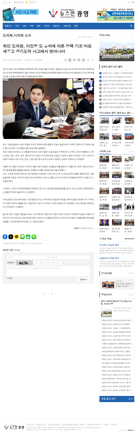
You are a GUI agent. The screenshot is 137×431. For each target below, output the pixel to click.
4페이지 (130, 238)
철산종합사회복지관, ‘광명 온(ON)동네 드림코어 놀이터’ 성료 (118, 103)
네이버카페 (28, 236)
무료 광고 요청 (108, 398)
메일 (74, 60)
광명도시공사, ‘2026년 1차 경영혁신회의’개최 (118, 73)
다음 (52, 293)
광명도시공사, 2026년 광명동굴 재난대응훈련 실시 (117, 332)
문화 (38, 26)
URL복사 (65, 60)
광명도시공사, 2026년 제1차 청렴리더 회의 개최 (118, 99)
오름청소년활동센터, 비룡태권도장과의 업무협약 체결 (117, 343)
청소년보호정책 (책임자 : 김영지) (73, 425)
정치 (17, 26)
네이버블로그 (22, 236)
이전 (44, 293)
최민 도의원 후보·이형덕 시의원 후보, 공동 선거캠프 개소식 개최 (118, 92)
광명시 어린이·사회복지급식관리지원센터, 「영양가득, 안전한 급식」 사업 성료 (117, 320)
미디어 (46, 26)
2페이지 (127, 238)
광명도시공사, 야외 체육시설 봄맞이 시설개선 (117, 359)
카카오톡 (16, 236)
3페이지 (128, 238)
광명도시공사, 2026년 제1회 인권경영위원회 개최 (117, 374)
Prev (102, 49)
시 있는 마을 (105, 238)
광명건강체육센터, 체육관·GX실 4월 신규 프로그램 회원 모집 (117, 378)
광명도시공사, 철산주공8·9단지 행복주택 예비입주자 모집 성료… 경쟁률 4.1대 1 (117, 339)
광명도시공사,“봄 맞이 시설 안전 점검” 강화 (117, 386)
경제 (31, 26)
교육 (76, 26)
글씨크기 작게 (92, 60)
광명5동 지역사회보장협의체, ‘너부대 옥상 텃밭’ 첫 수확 (118, 107)
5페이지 (131, 238)
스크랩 (83, 60)
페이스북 (5, 236)
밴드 (34, 236)
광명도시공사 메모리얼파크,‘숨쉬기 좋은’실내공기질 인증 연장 (117, 371)
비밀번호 (53, 257)
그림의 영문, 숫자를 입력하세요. (47, 263)
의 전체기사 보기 (83, 228)
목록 (69, 60)
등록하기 (83, 279)
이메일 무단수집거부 (94, 425)
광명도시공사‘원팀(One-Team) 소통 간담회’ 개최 (117, 382)
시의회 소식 (105, 151)
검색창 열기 (131, 26)
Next (130, 49)
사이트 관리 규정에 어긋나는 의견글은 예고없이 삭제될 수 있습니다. (35, 268)
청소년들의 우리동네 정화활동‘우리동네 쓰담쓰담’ (117, 363)
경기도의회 (106, 273)
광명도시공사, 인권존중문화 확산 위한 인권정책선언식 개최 (117, 347)
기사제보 (106, 425)
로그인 (130, 2)
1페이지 (125, 238)
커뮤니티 (67, 26)
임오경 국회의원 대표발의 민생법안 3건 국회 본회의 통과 (118, 81)
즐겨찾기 (10, 2)
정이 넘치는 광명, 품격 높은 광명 (115, 112)
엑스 (10, 236)
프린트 (79, 60)
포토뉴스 (56, 26)
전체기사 (8, 26)
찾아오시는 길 (41, 425)
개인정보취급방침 (54, 425)
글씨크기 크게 (88, 60)
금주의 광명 (111, 66)
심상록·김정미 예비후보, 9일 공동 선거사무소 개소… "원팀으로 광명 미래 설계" (118, 96)
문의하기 (114, 425)
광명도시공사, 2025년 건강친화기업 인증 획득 (117, 390)
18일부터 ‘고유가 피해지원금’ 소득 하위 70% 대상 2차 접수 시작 (118, 84)
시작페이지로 (5, 2)
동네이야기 (106, 294)
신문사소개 (30, 425)
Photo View (104, 35)
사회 (24, 26)
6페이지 (133, 238)
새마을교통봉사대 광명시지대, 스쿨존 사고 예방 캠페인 (117, 351)
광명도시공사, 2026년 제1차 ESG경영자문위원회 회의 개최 (117, 324)
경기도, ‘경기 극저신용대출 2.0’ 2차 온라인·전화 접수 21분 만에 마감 (118, 77)
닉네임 (10, 257)
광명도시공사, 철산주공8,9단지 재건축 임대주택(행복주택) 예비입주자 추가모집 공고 (117, 355)
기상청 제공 (32, 3)
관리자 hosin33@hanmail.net (12, 60)
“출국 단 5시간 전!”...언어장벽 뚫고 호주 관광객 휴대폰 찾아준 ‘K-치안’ (118, 88)
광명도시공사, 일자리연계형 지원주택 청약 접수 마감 (117, 367)
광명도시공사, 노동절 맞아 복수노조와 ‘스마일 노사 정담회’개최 (117, 336)
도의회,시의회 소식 (88, 37)
